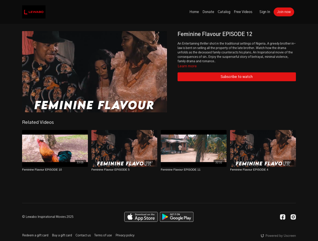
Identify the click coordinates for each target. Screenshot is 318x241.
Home (194, 12)
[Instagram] (293, 217)
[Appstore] (141, 217)
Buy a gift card (62, 235)
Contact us (83, 235)
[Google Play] (177, 217)
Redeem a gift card (35, 235)
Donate (208, 12)
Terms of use (103, 235)
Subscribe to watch (237, 77)
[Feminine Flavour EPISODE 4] (263, 170)
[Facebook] (282, 217)
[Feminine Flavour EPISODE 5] (124, 170)
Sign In (264, 12)
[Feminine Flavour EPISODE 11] (194, 170)
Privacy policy (124, 235)
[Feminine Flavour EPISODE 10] (55, 170)
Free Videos (243, 12)
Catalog (224, 12)
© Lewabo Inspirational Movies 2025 (48, 216)
